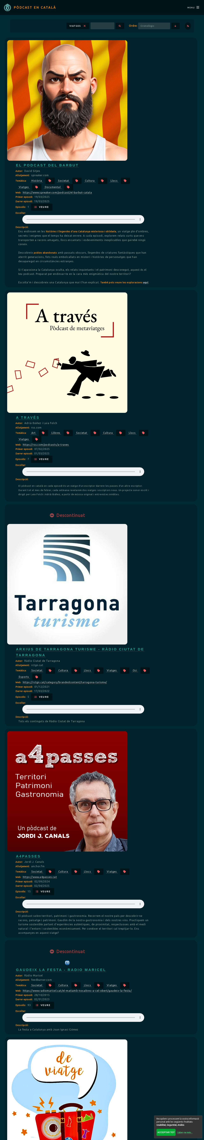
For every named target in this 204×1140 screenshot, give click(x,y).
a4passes (104, 400)
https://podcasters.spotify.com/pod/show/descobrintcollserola (141, 812)
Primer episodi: (101, 81)
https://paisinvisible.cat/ (115, 1017)
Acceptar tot (164, 1131)
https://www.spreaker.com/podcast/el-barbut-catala (133, 76)
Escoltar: (97, 96)
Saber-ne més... (183, 1131)
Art (110, 213)
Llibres (132, 213)
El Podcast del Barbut (123, 49)
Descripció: (98, 111)
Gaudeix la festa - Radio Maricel (137, 507)
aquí (137, 182)
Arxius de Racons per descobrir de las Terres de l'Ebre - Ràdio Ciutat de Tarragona (141, 692)
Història (113, 64)
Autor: (96, 55)
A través (104, 198)
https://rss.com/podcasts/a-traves (122, 225)
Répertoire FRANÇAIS (130, 1112)
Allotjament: (99, 59)
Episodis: (97, 91)
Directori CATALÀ (69, 1112)
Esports (146, 329)
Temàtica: (97, 64)
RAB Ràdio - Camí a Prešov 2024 (133, 888)
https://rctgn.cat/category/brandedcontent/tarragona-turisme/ (141, 334)
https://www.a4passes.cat (116, 427)
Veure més (102, 1086)
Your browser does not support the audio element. (141, 103)
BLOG (98, 1112)
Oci (123, 329)
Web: (95, 76)
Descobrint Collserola (124, 786)
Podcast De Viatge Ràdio (125, 592)
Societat (140, 64)
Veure (118, 91)
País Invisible (110, 990)
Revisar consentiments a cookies (102, 1135)
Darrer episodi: (101, 85)
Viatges (71, 29)
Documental (152, 70)
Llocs (98, 70)
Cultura (166, 64)
